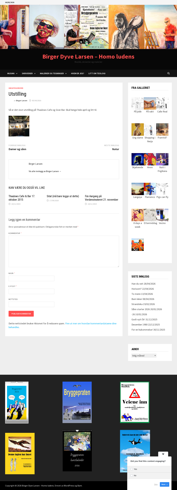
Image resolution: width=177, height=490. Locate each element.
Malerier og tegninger (52, 73)
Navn (12, 273)
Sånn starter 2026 (141, 309)
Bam (79, 485)
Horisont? (137, 288)
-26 (133, 314)
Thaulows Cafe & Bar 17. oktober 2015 (22, 198)
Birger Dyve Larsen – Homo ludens (88, 56)
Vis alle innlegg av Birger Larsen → (45, 171)
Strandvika (137, 304)
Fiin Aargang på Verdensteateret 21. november (101, 198)
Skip (156, 484)
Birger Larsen (21, 100)
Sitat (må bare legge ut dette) (63, 196)
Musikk (11, 73)
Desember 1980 (140, 324)
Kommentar (15, 233)
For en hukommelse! (142, 329)
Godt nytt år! (138, 319)
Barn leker (137, 299)
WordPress (69, 485)
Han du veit (137, 283)
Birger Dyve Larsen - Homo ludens (38, 485)
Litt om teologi (96, 73)
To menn (136, 293)
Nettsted (13, 299)
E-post (13, 286)
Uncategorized (16, 88)
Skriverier (27, 73)
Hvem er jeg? (77, 73)
